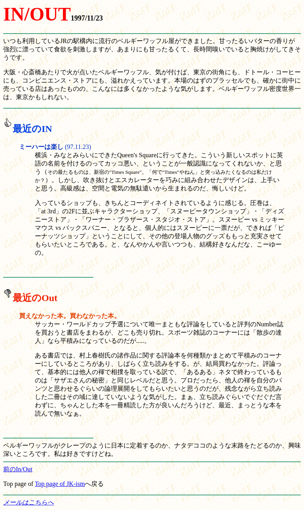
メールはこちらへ (28, 502)
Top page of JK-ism (60, 483)
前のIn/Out (17, 469)
